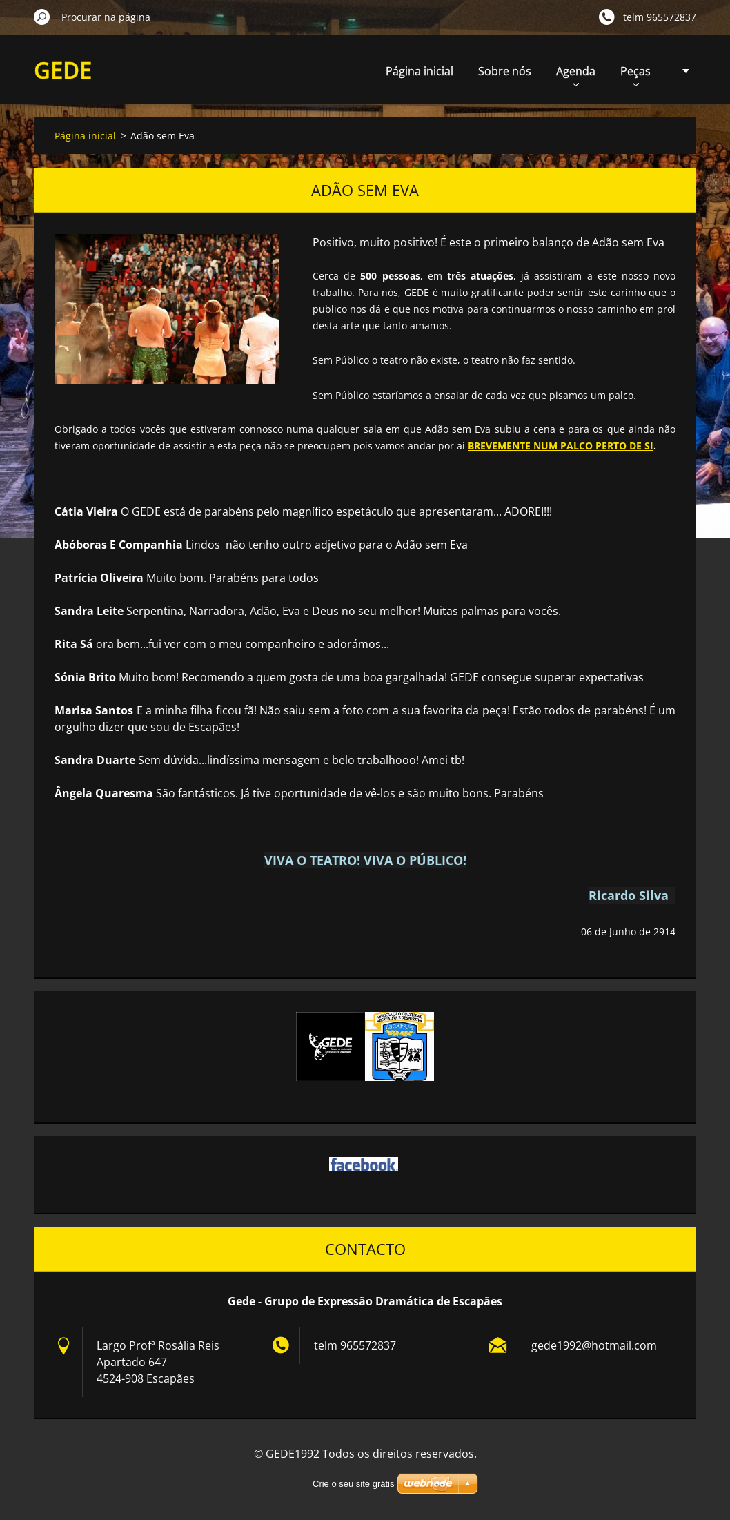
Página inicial (419, 71)
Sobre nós (504, 71)
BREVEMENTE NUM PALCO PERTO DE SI (560, 445)
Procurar (42, 16)
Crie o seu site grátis (354, 1484)
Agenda (576, 75)
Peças (635, 75)
